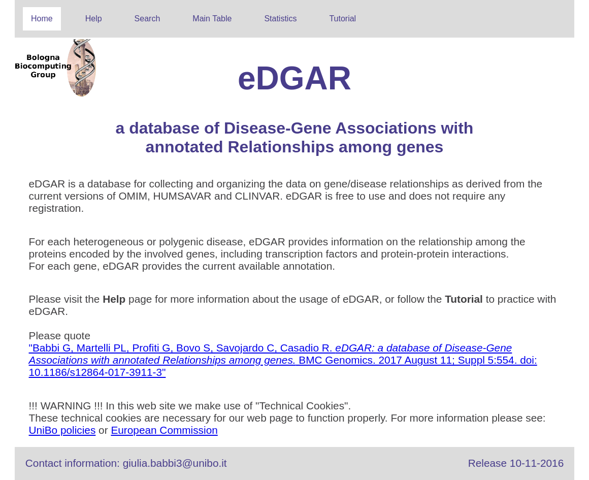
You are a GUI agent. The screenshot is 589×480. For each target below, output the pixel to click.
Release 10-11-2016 (516, 463)
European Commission (164, 430)
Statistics (280, 18)
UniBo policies (62, 430)
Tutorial (342, 18)
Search (147, 18)
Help (93, 18)
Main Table (212, 18)
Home (42, 18)
